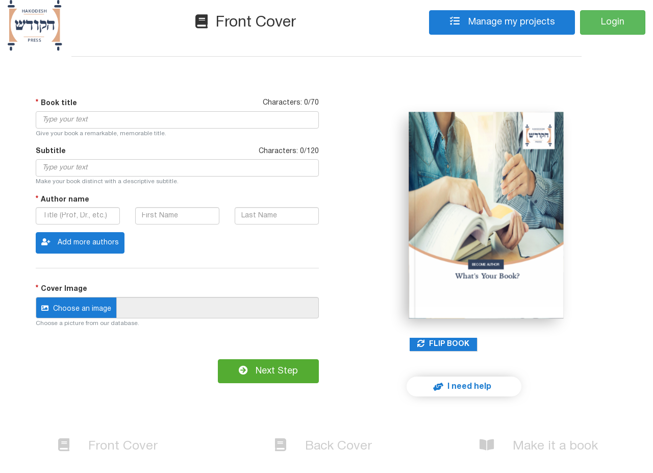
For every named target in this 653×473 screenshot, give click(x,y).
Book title (59, 103)
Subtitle (51, 151)
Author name (65, 199)
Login (612, 22)
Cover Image (64, 289)
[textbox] (177, 120)
